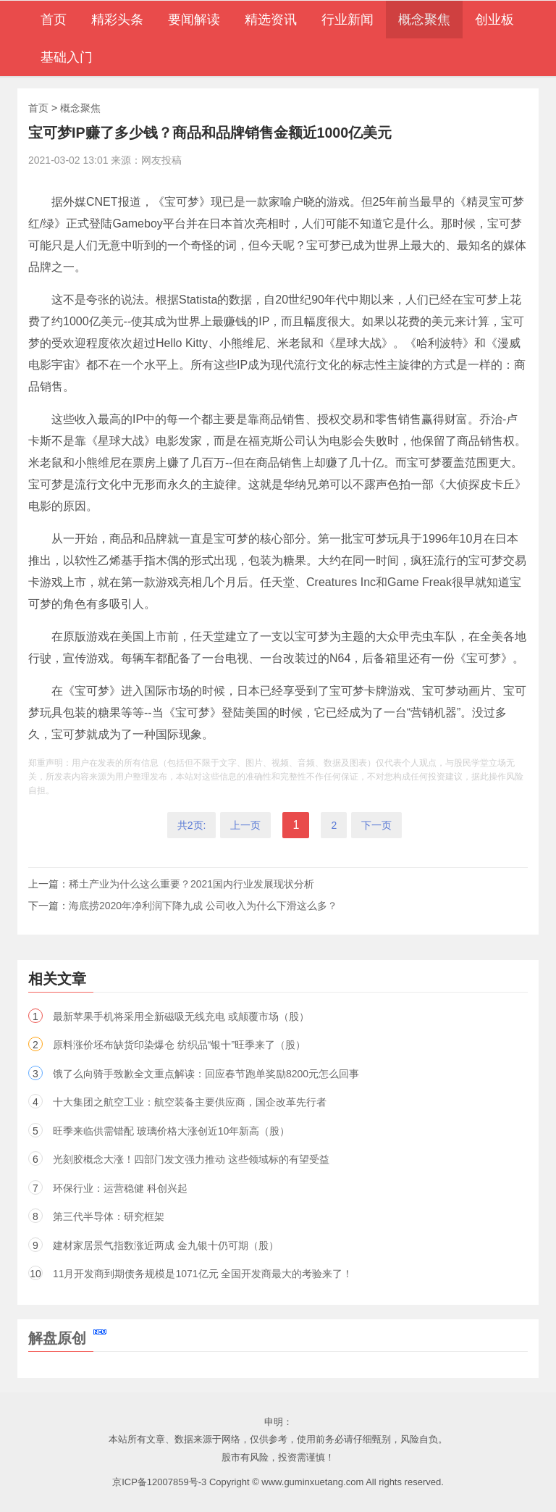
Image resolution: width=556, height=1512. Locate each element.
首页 (38, 108)
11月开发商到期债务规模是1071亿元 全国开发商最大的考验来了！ (203, 1273)
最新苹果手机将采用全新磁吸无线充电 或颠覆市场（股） (181, 1016)
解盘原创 (67, 1338)
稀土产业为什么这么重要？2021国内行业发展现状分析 (191, 884)
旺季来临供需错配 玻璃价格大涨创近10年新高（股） (171, 1131)
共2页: (191, 825)
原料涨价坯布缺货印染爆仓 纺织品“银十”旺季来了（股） (179, 1045)
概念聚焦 (80, 108)
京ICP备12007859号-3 (159, 1482)
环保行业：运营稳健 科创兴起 (120, 1188)
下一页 (376, 825)
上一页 (245, 825)
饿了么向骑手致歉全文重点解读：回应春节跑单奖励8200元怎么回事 (206, 1073)
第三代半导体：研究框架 (108, 1216)
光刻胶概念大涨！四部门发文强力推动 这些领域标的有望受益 (191, 1159)
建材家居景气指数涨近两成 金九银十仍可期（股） (166, 1245)
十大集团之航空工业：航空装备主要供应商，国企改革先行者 (190, 1102)
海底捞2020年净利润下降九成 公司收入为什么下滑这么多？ (203, 905)
